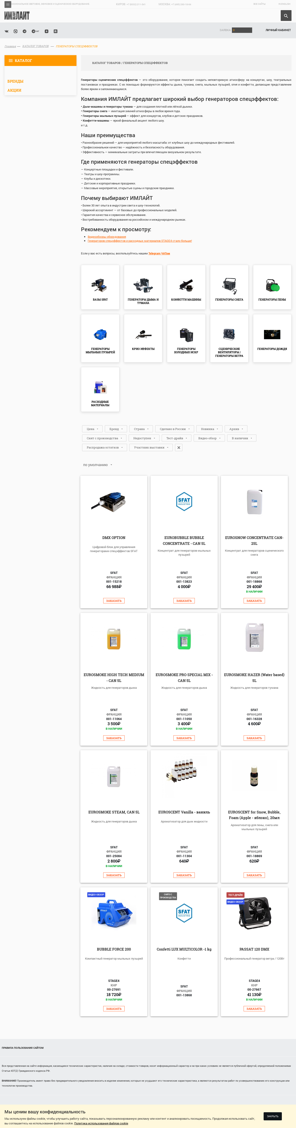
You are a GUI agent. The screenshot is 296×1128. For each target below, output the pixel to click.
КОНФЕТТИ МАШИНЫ (186, 299)
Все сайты (259, 3)
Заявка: (236, 30)
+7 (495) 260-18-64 (181, 4)
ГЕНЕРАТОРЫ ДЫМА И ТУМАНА (143, 301)
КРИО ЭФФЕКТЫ (143, 349)
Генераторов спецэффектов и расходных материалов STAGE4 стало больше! (140, 241)
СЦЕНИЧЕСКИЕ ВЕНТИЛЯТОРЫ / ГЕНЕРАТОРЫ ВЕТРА (229, 352)
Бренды (15, 81)
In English (284, 3)
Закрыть (272, 1116)
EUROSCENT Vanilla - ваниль (184, 812)
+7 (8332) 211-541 (136, 4)
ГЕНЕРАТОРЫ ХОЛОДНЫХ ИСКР (186, 350)
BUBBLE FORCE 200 (114, 949)
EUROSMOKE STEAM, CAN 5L (113, 812)
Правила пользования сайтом (23, 1047)
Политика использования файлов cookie (101, 1123)
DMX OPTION (113, 537)
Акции (14, 90)
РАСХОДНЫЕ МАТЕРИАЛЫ (100, 403)
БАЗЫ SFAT (100, 299)
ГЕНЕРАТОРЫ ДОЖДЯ (272, 349)
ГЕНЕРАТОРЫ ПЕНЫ (272, 299)
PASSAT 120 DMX (254, 949)
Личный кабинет (278, 30)
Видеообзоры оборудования (107, 237)
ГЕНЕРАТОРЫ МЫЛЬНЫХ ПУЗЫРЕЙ (100, 350)
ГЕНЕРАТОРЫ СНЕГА (229, 299)
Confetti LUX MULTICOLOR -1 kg (184, 949)
